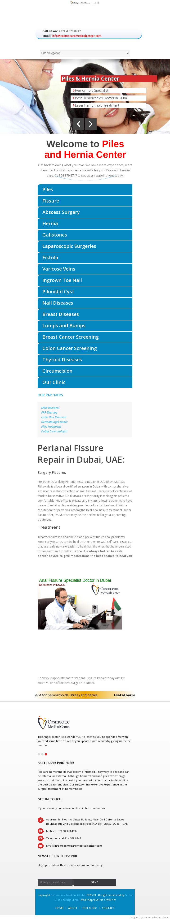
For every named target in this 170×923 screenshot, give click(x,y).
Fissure (50, 201)
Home (59, 908)
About (72, 908)
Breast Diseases (60, 314)
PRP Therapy (49, 412)
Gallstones (54, 235)
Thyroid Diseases (62, 359)
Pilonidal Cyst (58, 291)
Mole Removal (50, 408)
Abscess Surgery (61, 212)
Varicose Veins (58, 269)
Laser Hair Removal (53, 417)
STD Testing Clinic (66, 899)
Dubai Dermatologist (54, 431)
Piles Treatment (51, 427)
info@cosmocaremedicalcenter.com (76, 36)
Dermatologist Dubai (54, 422)
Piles (47, 189)
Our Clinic (53, 382)
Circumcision (57, 371)
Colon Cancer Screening (69, 348)
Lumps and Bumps (63, 325)
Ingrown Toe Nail (62, 280)
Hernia (50, 223)
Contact (108, 908)
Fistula (50, 257)
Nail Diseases (57, 303)
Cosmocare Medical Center (68, 895)
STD (128, 895)
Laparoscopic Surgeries (69, 246)
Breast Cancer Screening (70, 337)
